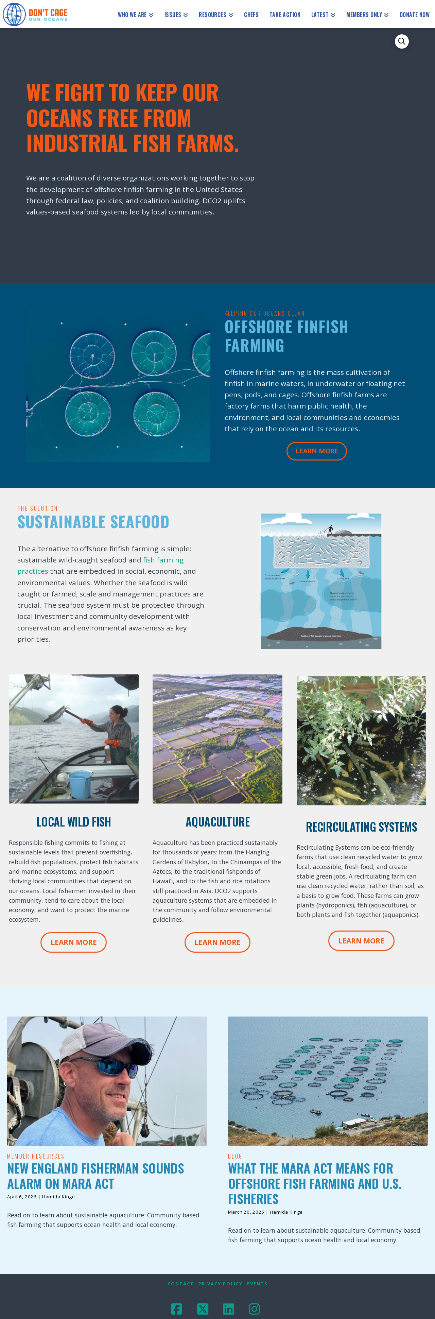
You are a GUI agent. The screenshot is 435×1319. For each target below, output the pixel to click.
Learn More (317, 451)
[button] (402, 41)
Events (257, 1284)
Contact (181, 1284)
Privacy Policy (220, 1284)
